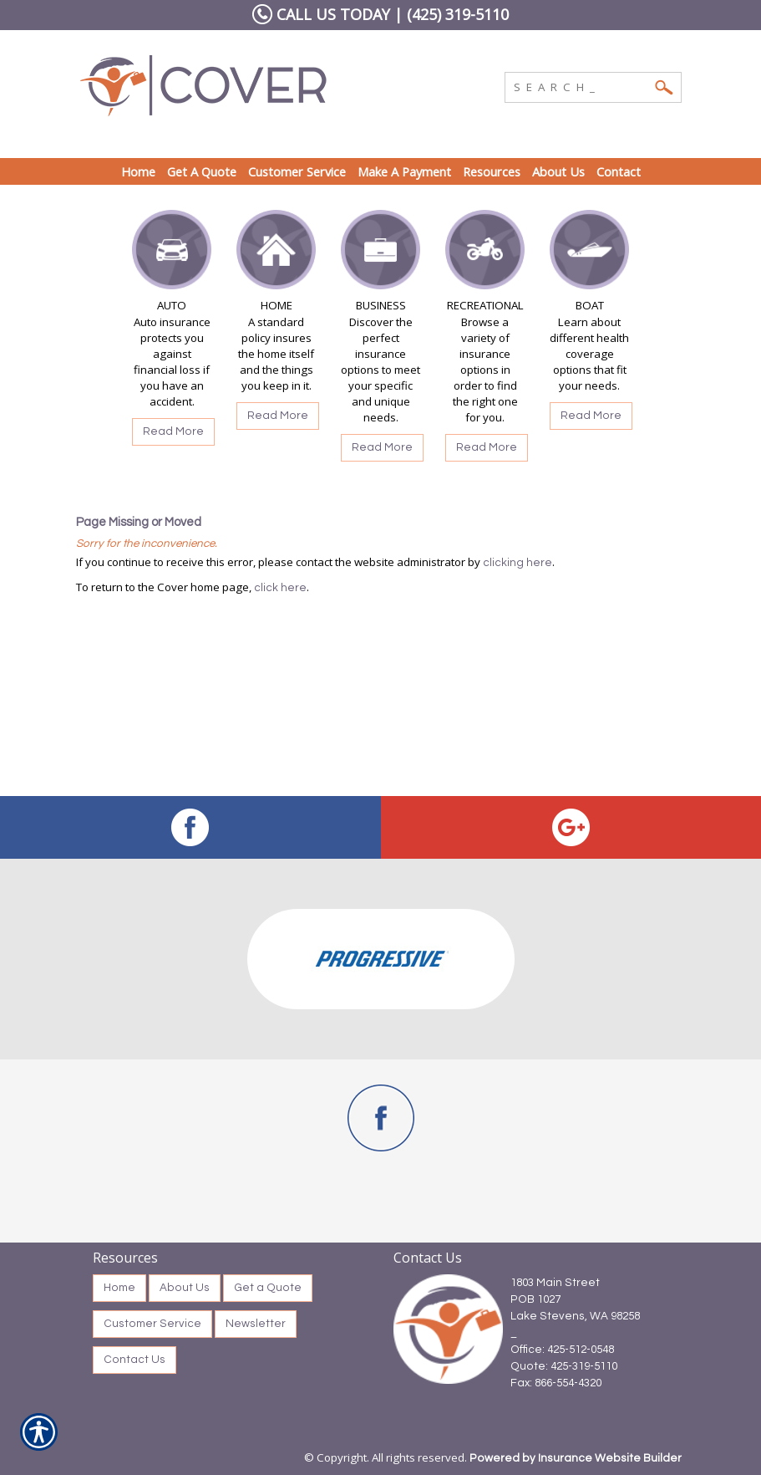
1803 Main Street (555, 1283)
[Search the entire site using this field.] (581, 85)
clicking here (517, 563)
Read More (173, 431)
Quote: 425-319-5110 (563, 1366)
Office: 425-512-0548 (562, 1349)
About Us (185, 1288)
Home (119, 1288)
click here (280, 588)
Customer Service (152, 1324)
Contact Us (134, 1359)
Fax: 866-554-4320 (555, 1383)
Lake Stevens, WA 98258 (575, 1316)
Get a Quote (268, 1288)
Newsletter (256, 1324)
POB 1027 (535, 1299)
